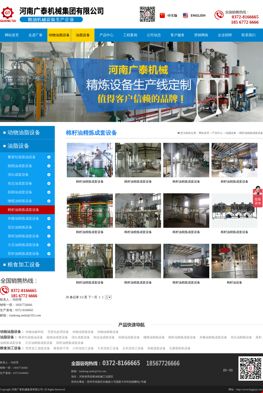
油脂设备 (18, 146)
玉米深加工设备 (133, 348)
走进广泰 (35, 35)
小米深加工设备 (83, 348)
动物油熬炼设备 (83, 332)
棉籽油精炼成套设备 (23, 210)
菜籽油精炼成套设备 (23, 236)
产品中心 (217, 133)
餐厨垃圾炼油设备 (22, 157)
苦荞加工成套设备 (37, 348)
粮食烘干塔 (61, 348)
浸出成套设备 (18, 174)
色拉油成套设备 (20, 183)
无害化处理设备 (58, 332)
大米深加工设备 (108, 348)
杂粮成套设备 (156, 348)
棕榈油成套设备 (20, 192)
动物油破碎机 (34, 332)
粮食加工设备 (23, 264)
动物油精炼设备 (108, 332)
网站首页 (204, 133)
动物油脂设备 (23, 132)
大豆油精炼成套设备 (23, 245)
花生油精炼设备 (20, 227)
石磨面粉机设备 (180, 348)
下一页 (92, 297)
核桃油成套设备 (20, 166)
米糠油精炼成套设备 (23, 218)
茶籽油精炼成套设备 (23, 253)
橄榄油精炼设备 (20, 201)
